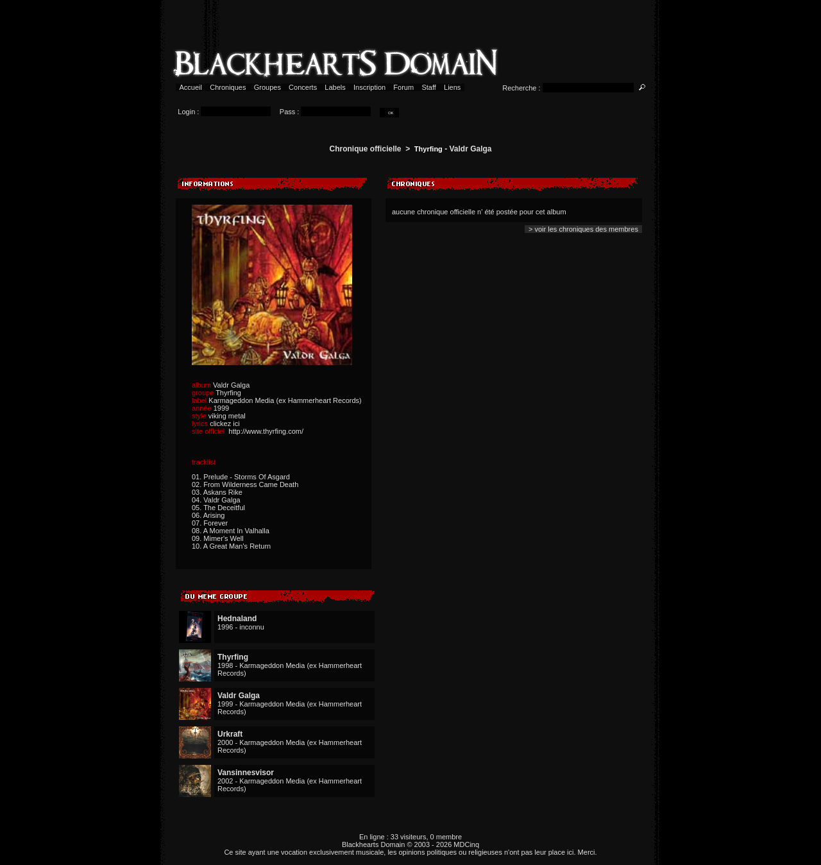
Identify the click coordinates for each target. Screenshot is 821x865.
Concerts (303, 87)
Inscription (369, 87)
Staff (429, 87)
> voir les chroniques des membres (583, 229)
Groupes (267, 87)
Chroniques (228, 87)
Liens (452, 87)
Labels (335, 87)
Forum (403, 87)
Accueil (191, 87)
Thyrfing (428, 149)
